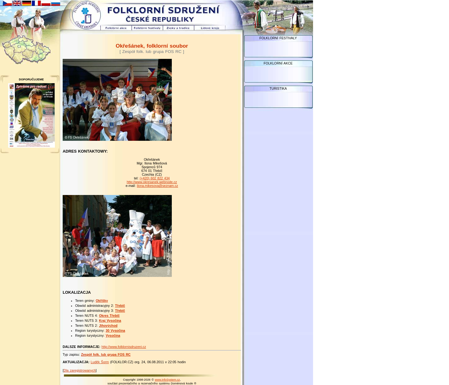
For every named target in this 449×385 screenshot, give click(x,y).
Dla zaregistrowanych (80, 370)
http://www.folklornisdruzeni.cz (124, 347)
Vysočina (113, 335)
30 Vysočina (115, 330)
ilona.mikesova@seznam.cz (157, 186)
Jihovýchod (108, 325)
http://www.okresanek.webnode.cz (152, 182)
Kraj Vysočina (110, 320)
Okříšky (102, 300)
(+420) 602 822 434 (155, 178)
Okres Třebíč (109, 315)
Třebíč (120, 305)
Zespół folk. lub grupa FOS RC (106, 354)
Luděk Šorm (100, 362)
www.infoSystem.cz (167, 379)
